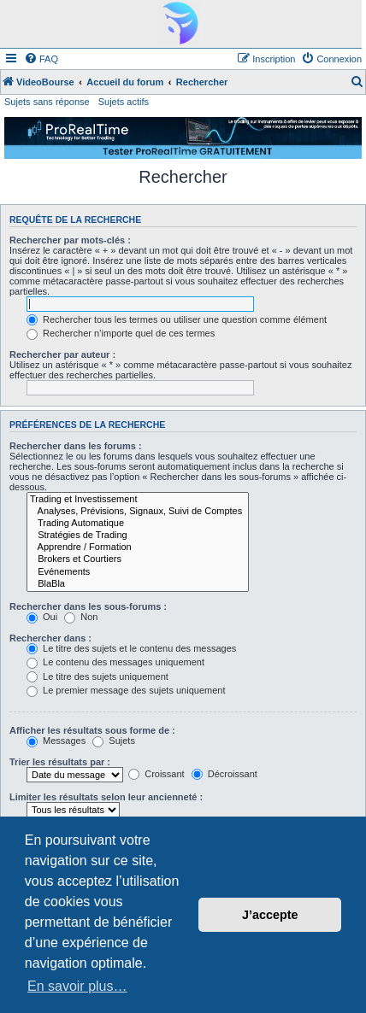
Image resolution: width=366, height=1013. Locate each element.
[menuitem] (41, 59)
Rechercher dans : (50, 638)
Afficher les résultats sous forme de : (92, 730)
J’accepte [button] (270, 915)
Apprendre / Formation (137, 547)
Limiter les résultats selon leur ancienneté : (106, 797)
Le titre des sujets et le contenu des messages (131, 648)
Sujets (113, 740)
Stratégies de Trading (137, 536)
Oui (42, 617)
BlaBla (137, 584)
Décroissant (224, 774)
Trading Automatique (137, 524)
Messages (56, 740)
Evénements (137, 572)
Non (80, 617)
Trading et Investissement (137, 500)
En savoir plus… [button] (77, 986)
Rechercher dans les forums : (75, 446)
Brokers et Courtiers (137, 559)
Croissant (156, 774)
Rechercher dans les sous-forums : (88, 606)
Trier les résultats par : (59, 762)
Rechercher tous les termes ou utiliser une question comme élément (177, 319)
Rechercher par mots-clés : (70, 240)
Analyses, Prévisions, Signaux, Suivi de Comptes (137, 512)
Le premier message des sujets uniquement (126, 690)
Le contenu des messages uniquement (115, 662)
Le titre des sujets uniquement (97, 676)
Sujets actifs (123, 102)
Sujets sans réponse (47, 102)
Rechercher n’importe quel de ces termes (121, 333)
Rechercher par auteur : (62, 354)
